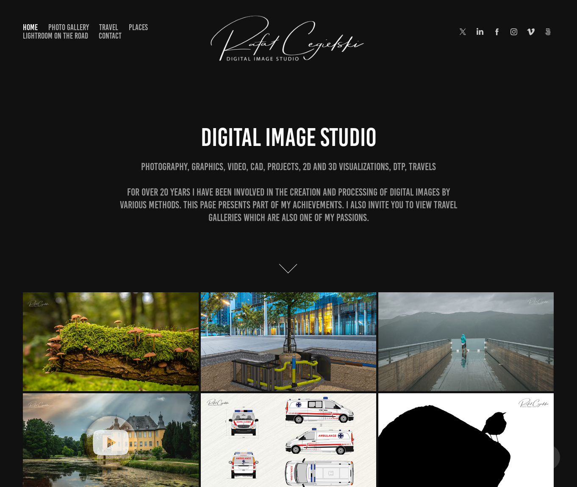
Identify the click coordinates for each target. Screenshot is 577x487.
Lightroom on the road (55, 35)
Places (138, 27)
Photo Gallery (68, 27)
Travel (108, 27)
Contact (110, 35)
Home (30, 27)
